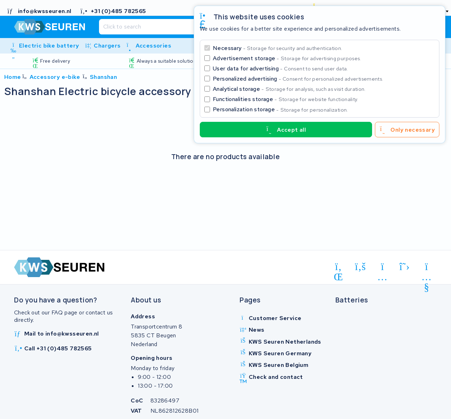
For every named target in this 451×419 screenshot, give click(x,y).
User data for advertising (280, 68)
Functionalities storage (285, 99)
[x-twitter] (404, 267)
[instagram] (382, 268)
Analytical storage (289, 89)
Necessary (277, 48)
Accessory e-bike (55, 77)
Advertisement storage (287, 58)
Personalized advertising (298, 78)
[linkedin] (338, 268)
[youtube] (426, 268)
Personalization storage (280, 109)
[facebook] (360, 267)
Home (12, 77)
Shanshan (103, 77)
